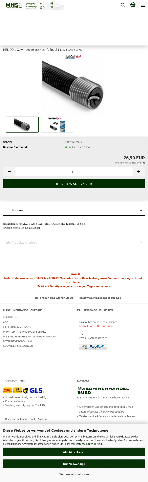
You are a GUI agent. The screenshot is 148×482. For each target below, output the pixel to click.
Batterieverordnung (17, 341)
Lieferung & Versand (17, 326)
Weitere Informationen (74, 474)
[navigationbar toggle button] (143, 5)
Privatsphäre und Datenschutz (24, 331)
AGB (5, 322)
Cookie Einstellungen (18, 345)
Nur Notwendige (74, 463)
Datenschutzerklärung (89, 443)
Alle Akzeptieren (74, 452)
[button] (9, 171)
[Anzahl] (74, 171)
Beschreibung (15, 210)
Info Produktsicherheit (21, 242)
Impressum (10, 317)
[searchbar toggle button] (123, 5)
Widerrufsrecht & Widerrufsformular (30, 336)
